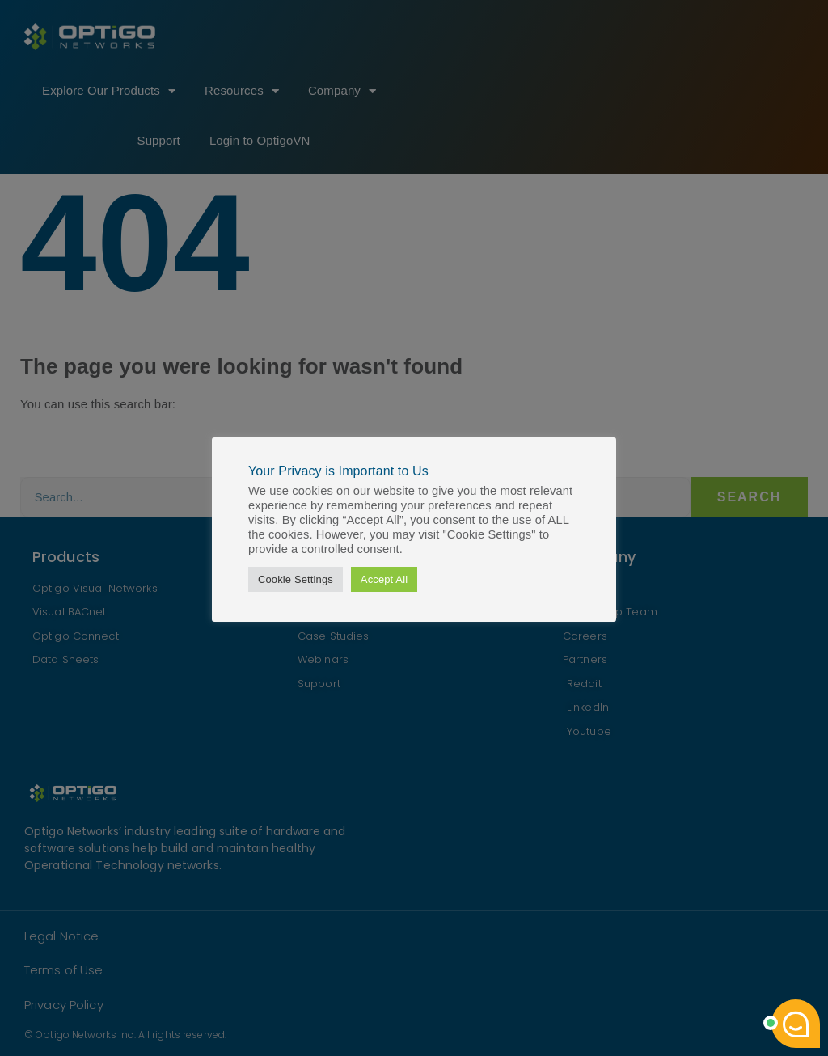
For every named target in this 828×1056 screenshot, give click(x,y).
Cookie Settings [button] (295, 579)
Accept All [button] (384, 579)
